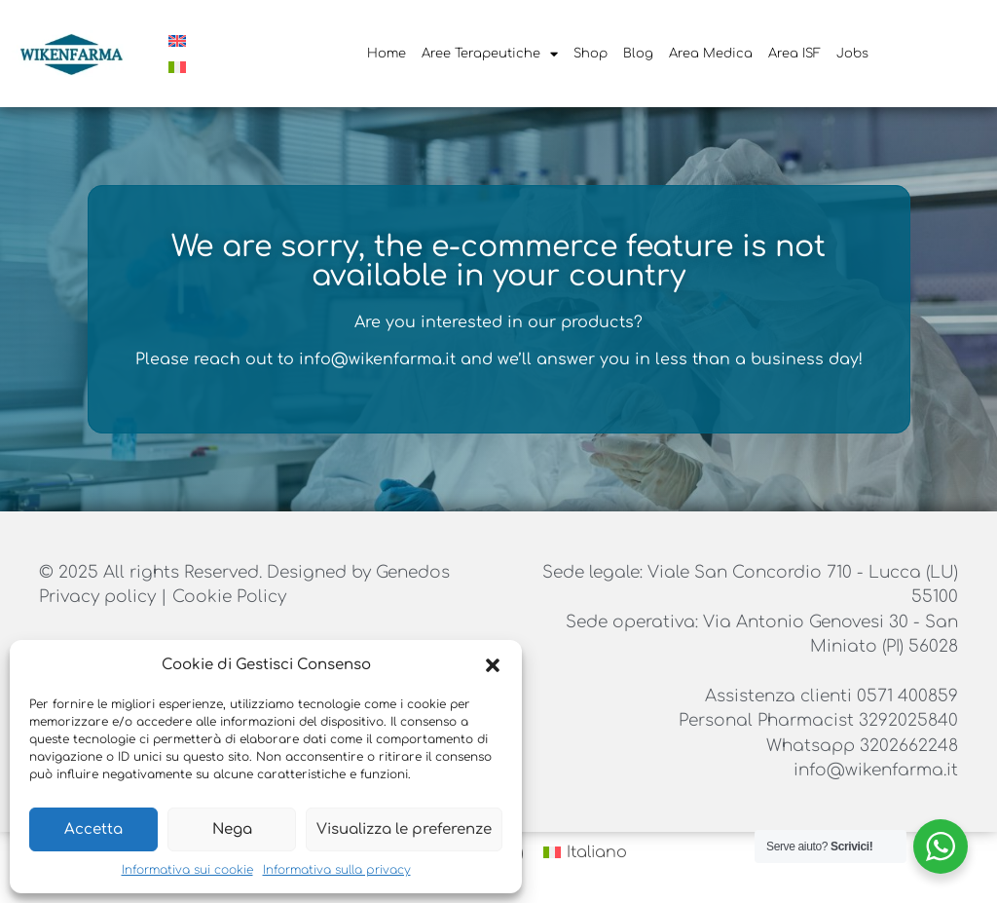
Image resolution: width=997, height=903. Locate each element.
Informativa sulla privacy (337, 870)
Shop (590, 53)
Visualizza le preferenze (404, 829)
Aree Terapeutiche (490, 54)
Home (386, 53)
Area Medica (711, 53)
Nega (232, 829)
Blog (638, 53)
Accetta (93, 829)
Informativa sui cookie (187, 870)
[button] (492, 665)
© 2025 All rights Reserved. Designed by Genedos (244, 572)
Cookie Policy (229, 596)
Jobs (852, 53)
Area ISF (794, 53)
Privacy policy (100, 596)
